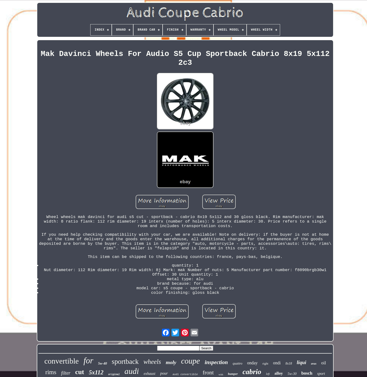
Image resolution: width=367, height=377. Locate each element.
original (114, 374)
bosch (306, 373)
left (268, 374)
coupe (190, 361)
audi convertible (185, 374)
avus (313, 363)
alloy (278, 373)
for (88, 360)
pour (164, 373)
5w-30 (292, 374)
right (265, 363)
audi (131, 371)
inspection (216, 362)
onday (252, 363)
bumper (233, 374)
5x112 (96, 372)
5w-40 (102, 363)
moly (171, 362)
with (220, 374)
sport (321, 374)
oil (323, 362)
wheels (152, 361)
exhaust (149, 374)
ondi (277, 363)
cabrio (252, 372)
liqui (301, 362)
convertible (61, 361)
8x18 (289, 363)
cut (79, 372)
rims (50, 372)
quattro (237, 363)
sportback (125, 361)
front (208, 372)
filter (65, 373)
